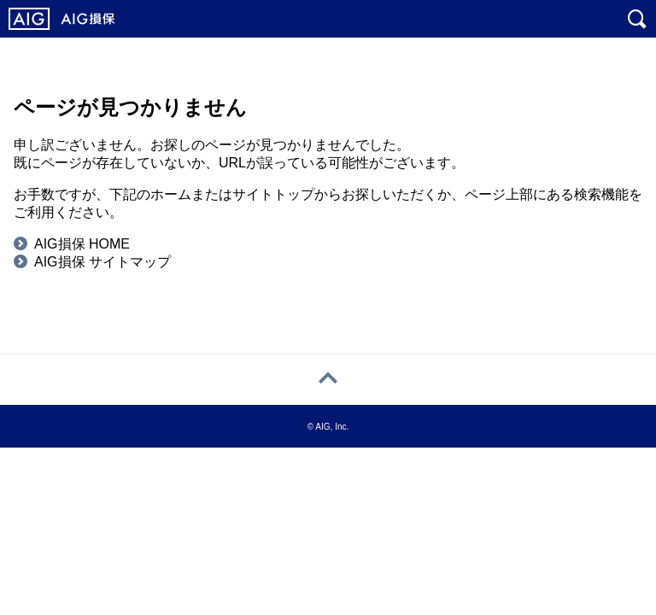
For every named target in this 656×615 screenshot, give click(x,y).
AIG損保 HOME (82, 244)
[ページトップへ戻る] (328, 379)
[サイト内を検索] (637, 19)
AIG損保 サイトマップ (102, 262)
